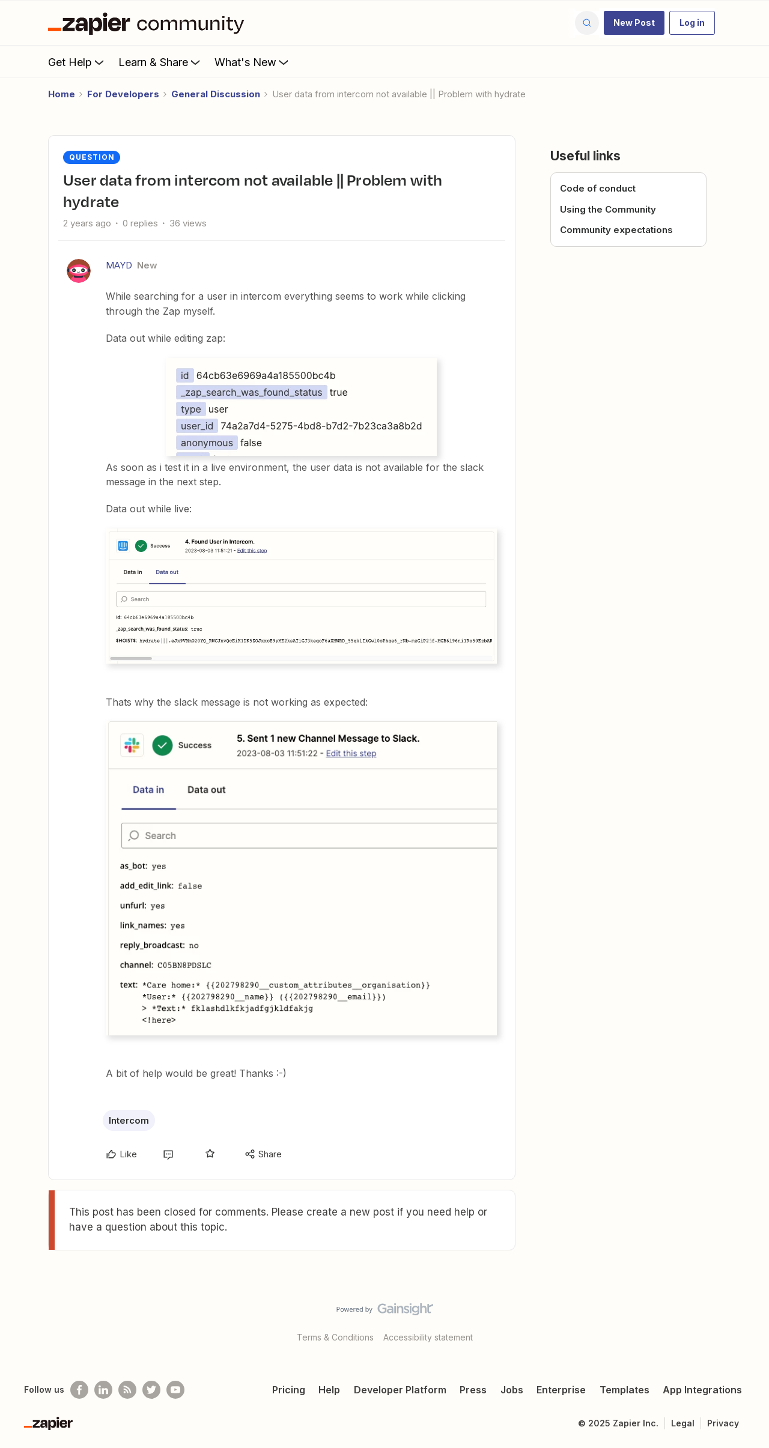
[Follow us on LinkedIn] (103, 1390)
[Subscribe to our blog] (127, 1390)
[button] (634, 23)
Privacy (723, 1423)
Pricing (288, 1390)
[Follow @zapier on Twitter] (151, 1390)
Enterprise (561, 1390)
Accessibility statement (428, 1337)
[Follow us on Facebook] (79, 1390)
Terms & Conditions (335, 1337)
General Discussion (215, 94)
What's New (252, 62)
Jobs (511, 1390)
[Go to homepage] (149, 23)
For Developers (123, 94)
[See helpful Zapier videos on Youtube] (175, 1390)
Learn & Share (160, 62)
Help (329, 1390)
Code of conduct (598, 188)
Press (473, 1390)
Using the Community (608, 209)
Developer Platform (400, 1390)
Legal (683, 1423)
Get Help (77, 62)
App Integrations (702, 1390)
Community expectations (616, 229)
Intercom (129, 1120)
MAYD (119, 265)
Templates (624, 1390)
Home (61, 94)
